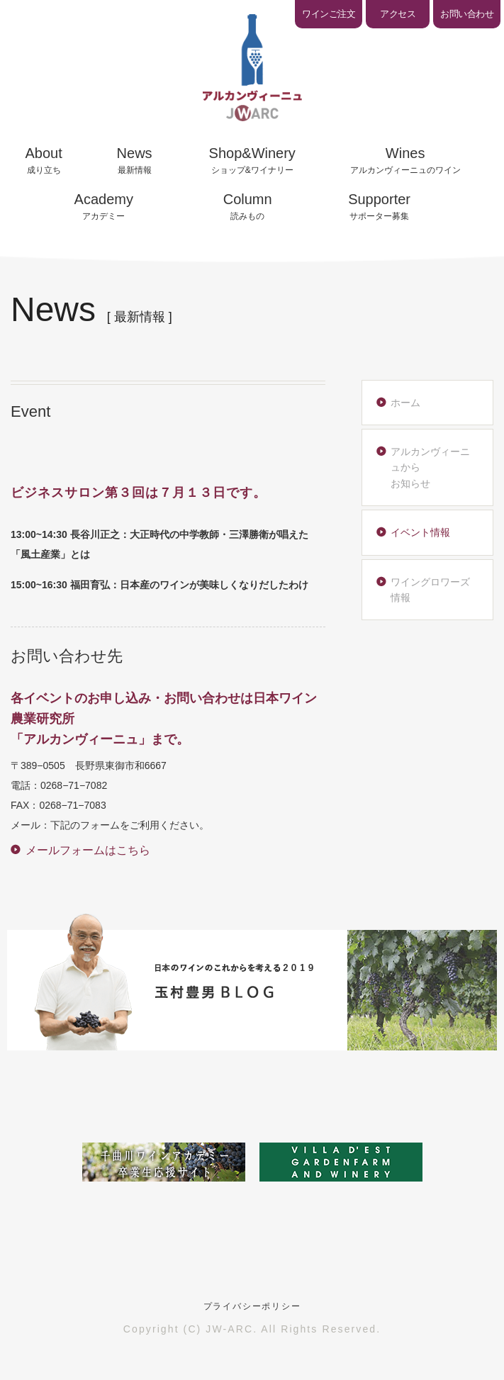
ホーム (405, 402)
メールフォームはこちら (88, 850)
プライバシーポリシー (252, 1306)
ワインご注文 (328, 14)
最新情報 (134, 160)
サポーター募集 (379, 206)
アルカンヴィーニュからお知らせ (430, 467)
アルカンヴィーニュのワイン (405, 160)
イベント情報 (420, 532)
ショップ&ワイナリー (252, 160)
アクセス (397, 14)
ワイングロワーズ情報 (430, 589)
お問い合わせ (466, 14)
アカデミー (103, 206)
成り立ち (44, 160)
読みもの (247, 206)
